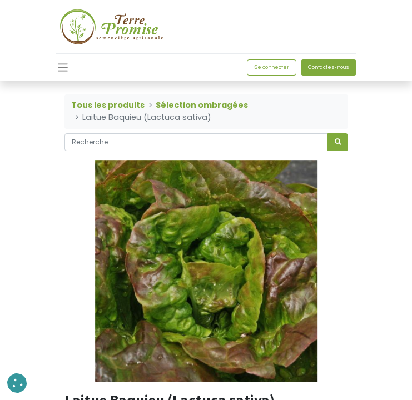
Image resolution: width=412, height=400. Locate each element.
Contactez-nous (328, 67)
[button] (17, 383)
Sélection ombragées (202, 105)
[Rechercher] (337, 142)
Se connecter (271, 67)
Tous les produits (108, 105)
